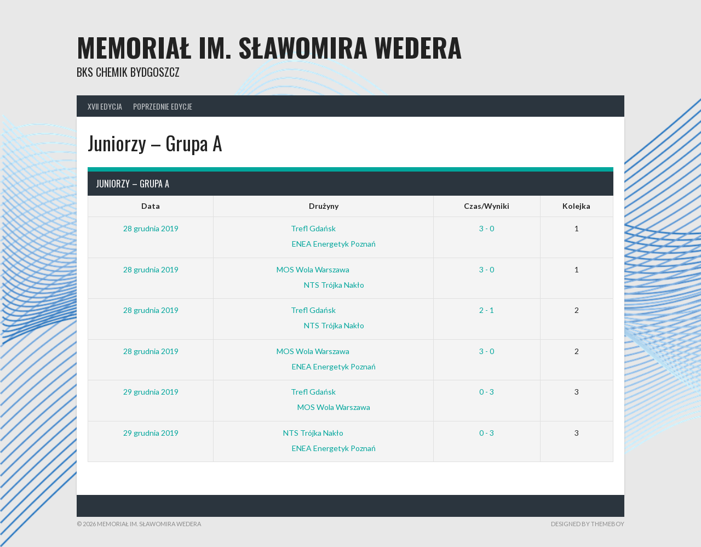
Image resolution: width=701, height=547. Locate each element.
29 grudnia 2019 (151, 391)
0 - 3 (486, 391)
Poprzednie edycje (162, 106)
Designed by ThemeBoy (587, 523)
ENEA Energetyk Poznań (323, 243)
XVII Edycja (105, 106)
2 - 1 (486, 310)
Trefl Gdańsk (322, 228)
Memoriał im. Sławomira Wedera (269, 46)
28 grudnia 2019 (151, 228)
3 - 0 (486, 228)
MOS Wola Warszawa (321, 269)
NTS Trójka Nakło (323, 284)
